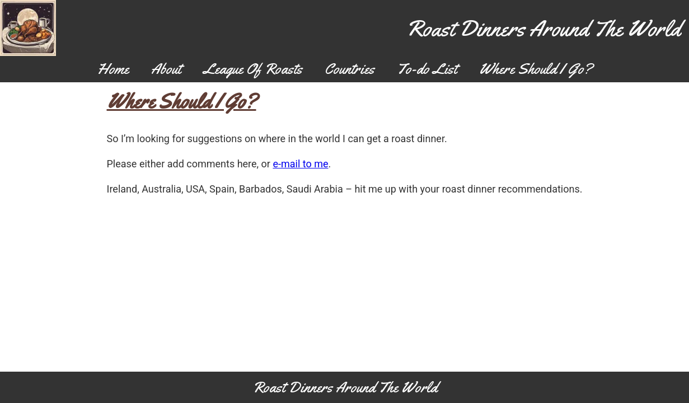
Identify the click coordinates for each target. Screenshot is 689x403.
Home (113, 68)
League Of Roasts (252, 68)
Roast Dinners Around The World (543, 28)
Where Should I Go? (535, 68)
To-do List (427, 68)
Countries (349, 68)
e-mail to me (300, 164)
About (166, 68)
